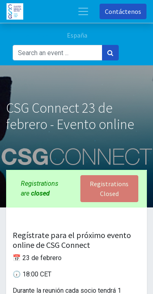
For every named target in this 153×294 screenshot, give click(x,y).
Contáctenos (123, 11)
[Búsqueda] (110, 52)
